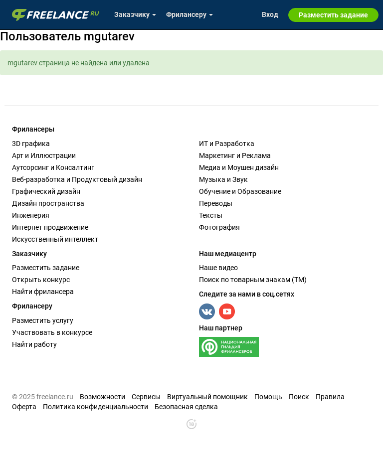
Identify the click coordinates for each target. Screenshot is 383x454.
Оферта (24, 407)
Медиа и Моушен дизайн (239, 167)
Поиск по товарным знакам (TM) (253, 280)
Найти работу (34, 344)
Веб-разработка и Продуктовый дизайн (77, 179)
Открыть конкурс (41, 280)
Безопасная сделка (186, 407)
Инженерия (30, 215)
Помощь (268, 397)
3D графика (31, 144)
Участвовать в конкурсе (52, 332)
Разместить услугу (42, 320)
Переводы (215, 203)
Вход (270, 14)
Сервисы (146, 397)
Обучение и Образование (240, 191)
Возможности (102, 397)
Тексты (210, 215)
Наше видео (218, 268)
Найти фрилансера (43, 292)
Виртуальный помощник (207, 397)
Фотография (219, 227)
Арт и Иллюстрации (44, 155)
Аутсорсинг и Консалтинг (53, 167)
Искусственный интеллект (55, 239)
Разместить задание (45, 268)
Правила (330, 397)
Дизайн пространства (48, 203)
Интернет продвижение (50, 227)
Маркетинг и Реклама (235, 155)
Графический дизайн (46, 191)
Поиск (299, 397)
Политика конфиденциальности (95, 407)
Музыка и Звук (223, 179)
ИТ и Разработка (226, 144)
